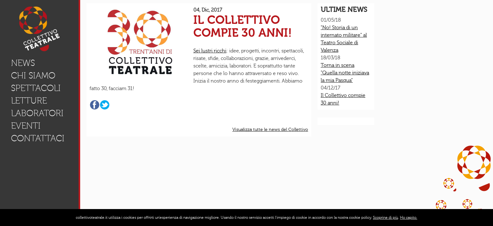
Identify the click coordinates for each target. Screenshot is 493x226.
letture (29, 101)
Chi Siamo (33, 76)
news (23, 63)
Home (45, 29)
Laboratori (37, 113)
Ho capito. (408, 217)
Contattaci (37, 138)
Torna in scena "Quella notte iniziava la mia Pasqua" (345, 72)
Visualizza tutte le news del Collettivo (270, 129)
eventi (26, 126)
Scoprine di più (385, 217)
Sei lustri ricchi (209, 51)
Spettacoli (36, 88)
